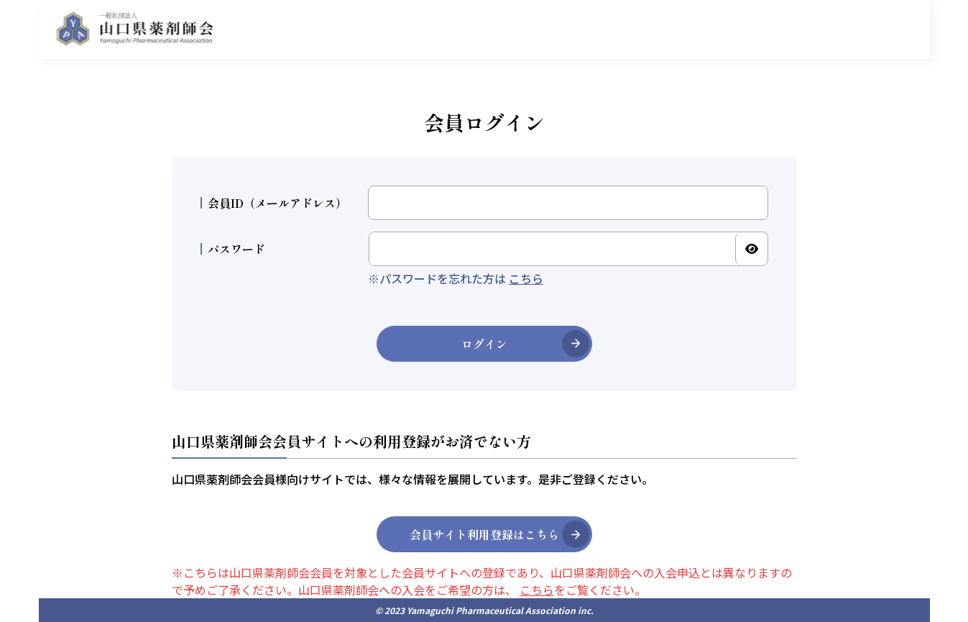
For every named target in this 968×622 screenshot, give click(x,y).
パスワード (232, 248)
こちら (526, 278)
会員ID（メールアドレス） (273, 202)
